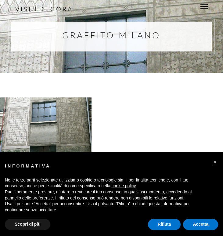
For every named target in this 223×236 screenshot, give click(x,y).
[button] (215, 162)
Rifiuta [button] (164, 224)
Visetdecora (44, 9)
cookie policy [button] (123, 185)
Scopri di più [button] (28, 224)
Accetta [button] (200, 224)
